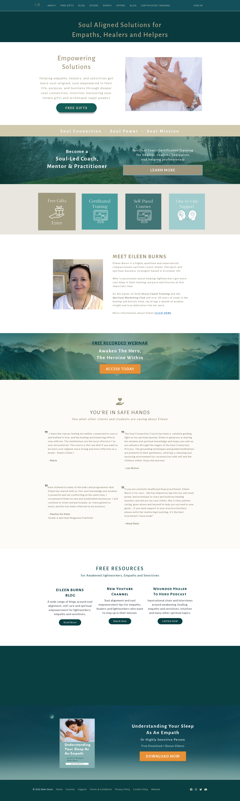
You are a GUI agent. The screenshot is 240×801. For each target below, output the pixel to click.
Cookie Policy (140, 789)
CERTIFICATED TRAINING (155, 5)
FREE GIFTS (66, 5)
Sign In (198, 5)
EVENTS (107, 5)
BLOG (81, 5)
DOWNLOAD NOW (163, 756)
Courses (70, 789)
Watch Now (120, 621)
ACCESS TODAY (120, 369)
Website (155, 789)
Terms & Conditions (101, 789)
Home (59, 789)
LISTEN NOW (170, 621)
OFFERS (93, 5)
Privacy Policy (122, 789)
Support (82, 789)
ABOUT (51, 5)
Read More (70, 622)
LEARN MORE (162, 170)
